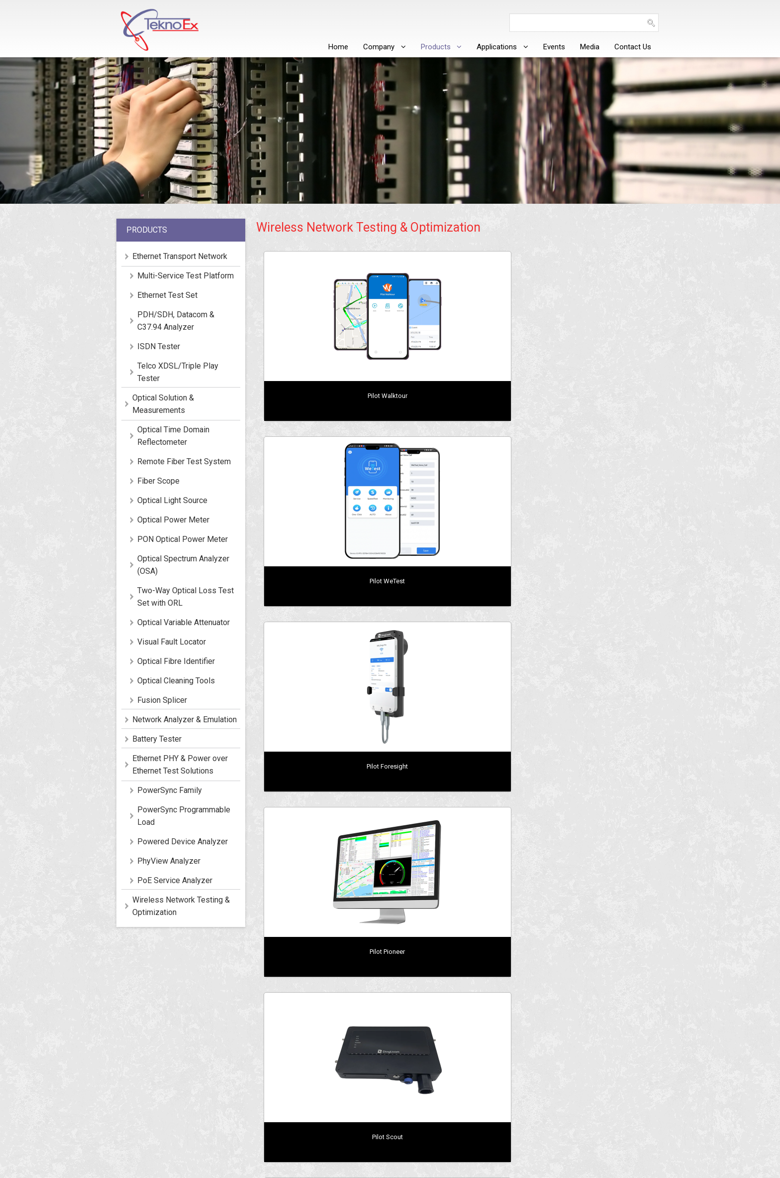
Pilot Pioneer (324, 581)
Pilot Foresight (595, 395)
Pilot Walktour (324, 395)
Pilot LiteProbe (595, 581)
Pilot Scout (459, 581)
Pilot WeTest (460, 395)
